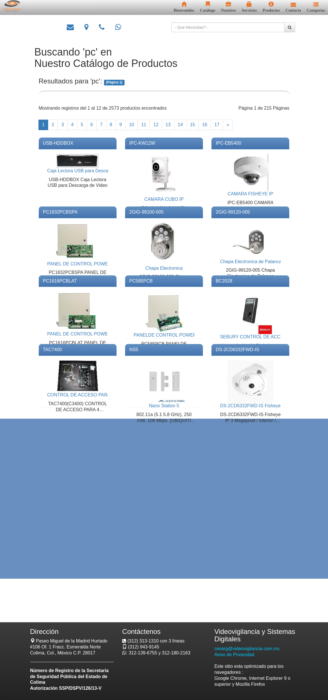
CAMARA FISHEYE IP (250, 193)
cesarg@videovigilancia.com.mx (247, 648)
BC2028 (224, 281)
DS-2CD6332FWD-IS (237, 349)
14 (180, 124)
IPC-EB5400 (228, 143)
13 (168, 124)
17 (216, 124)
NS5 (133, 349)
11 (143, 124)
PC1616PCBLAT (60, 281)
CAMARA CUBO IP (164, 199)
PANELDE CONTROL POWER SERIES (174, 335)
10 (131, 124)
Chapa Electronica (164, 268)
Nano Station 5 (164, 405)
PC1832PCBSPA (60, 212)
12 (155, 124)
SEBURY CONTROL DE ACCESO (255, 336)
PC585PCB (141, 281)
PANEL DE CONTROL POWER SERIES (88, 263)
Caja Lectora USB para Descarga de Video (90, 170)
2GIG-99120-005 (233, 212)
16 (204, 124)
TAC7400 (52, 349)
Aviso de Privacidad (234, 654)
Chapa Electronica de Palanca (250, 261)
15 (192, 124)
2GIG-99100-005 (146, 212)
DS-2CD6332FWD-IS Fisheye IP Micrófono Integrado (274, 405)
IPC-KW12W (142, 143)
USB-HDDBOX (58, 143)
